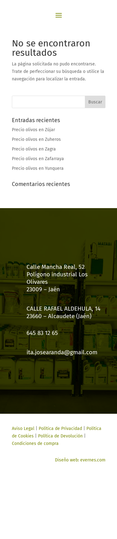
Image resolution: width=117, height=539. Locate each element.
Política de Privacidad (60, 428)
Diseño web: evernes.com (80, 460)
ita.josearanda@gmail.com (62, 352)
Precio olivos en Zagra (34, 149)
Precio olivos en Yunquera (38, 168)
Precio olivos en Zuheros (36, 139)
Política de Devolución (60, 436)
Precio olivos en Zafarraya (38, 158)
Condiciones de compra (35, 443)
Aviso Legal (23, 428)
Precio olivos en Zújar (33, 129)
